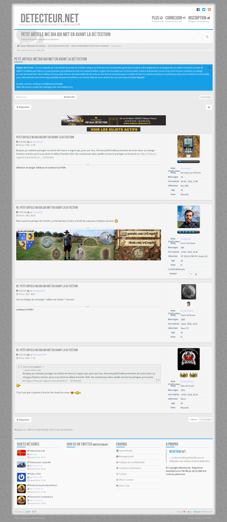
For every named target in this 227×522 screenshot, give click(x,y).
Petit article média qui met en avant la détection (50, 59)
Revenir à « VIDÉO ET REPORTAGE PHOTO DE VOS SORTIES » (44, 429)
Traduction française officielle (26, 518)
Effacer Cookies (124, 479)
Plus (157, 18)
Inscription (199, 18)
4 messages (206, 97)
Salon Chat (122, 485)
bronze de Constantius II (40, 496)
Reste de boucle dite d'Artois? (42, 485)
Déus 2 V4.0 (34, 473)
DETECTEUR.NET (50, 18)
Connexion (175, 18)
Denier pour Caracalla (39, 462)
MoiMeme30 (39, 290)
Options (193, 419)
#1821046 (22, 212)
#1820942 (22, 142)
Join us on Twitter (87, 444)
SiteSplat (196, 512)
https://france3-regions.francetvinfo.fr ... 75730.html (53, 380)
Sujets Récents (124, 450)
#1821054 (22, 354)
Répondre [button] (23, 107)
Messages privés (125, 456)
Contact (121, 474)
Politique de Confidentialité (130, 462)
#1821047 (22, 290)
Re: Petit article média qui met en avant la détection (47, 208)
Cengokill (38, 212)
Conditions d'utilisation (128, 468)
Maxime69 (38, 142)
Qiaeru (42, 518)
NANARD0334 (39, 354)
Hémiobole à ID (36, 450)
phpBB (27, 512)
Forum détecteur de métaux (32, 45)
